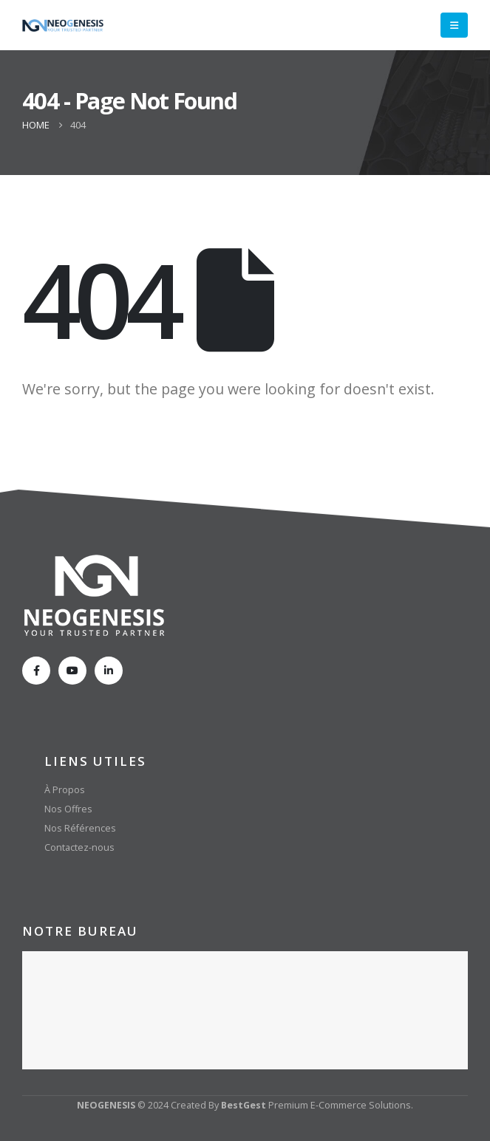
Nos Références (80, 828)
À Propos (64, 790)
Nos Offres (68, 809)
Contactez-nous (79, 847)
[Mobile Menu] (454, 25)
